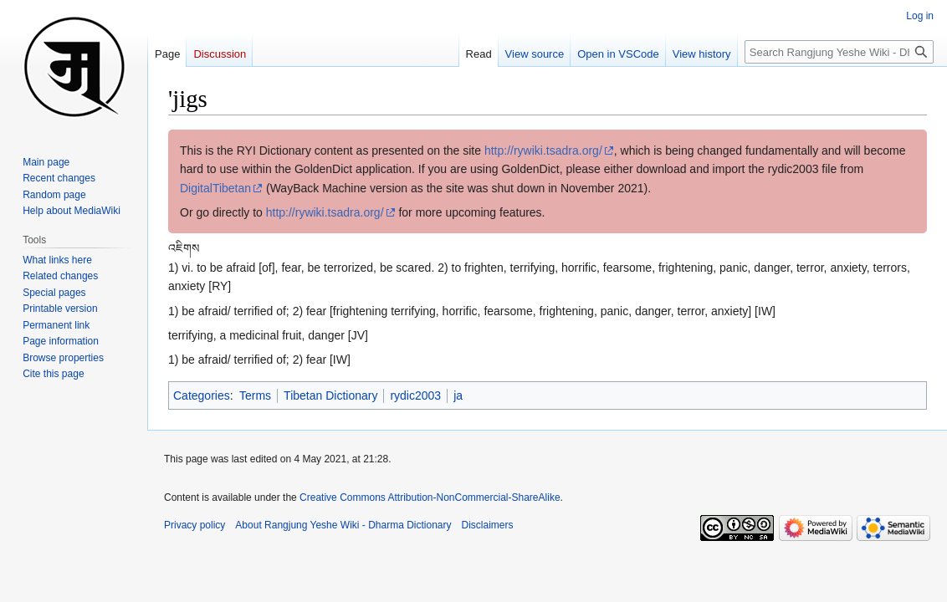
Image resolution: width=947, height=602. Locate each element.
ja (458, 395)
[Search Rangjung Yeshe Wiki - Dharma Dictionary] (839, 52)
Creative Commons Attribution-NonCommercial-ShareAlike (429, 497)
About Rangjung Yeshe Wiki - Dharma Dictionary (343, 525)
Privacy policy (194, 525)
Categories (201, 395)
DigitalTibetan (215, 188)
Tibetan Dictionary (330, 395)
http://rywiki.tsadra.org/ (543, 150)
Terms (255, 395)
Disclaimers (488, 525)
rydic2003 (415, 395)
